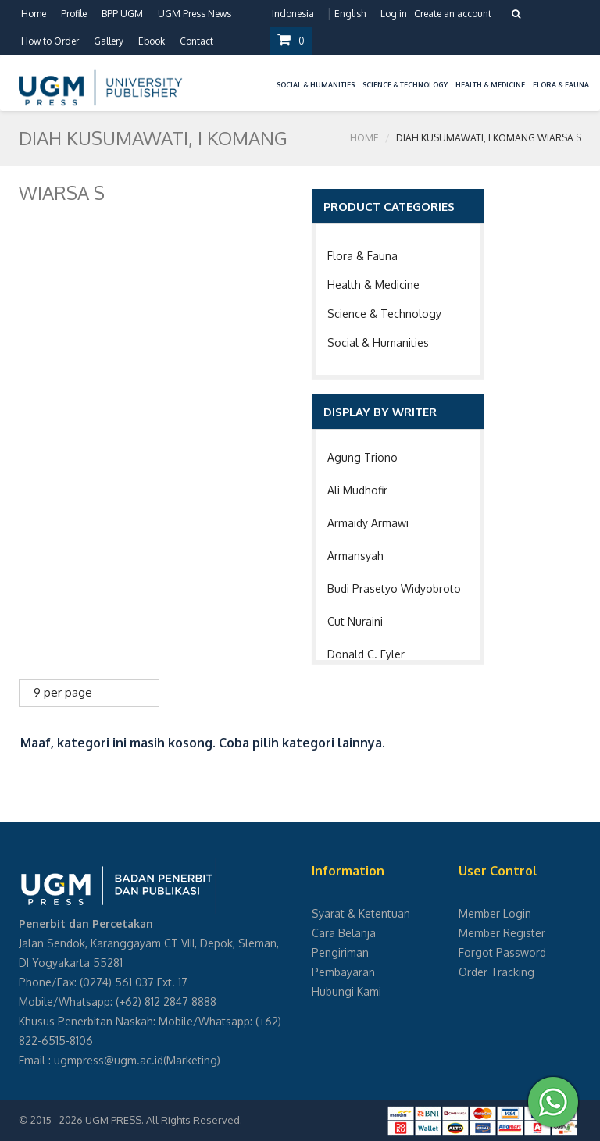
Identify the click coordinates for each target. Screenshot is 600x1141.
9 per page (63, 692)
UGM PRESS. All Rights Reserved (162, 1120)
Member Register (502, 933)
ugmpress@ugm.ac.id (108, 1060)
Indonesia (293, 14)
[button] (269, 75)
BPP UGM (122, 14)
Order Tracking (496, 972)
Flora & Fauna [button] (561, 84)
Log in (393, 14)
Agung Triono (362, 457)
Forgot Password (502, 952)
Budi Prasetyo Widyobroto (394, 588)
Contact (196, 41)
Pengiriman (340, 952)
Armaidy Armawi (368, 522)
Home (33, 14)
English (350, 14)
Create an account (452, 14)
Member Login (495, 913)
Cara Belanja (344, 933)
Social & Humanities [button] (316, 84)
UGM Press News (194, 14)
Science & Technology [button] (405, 84)
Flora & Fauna (362, 255)
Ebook (151, 41)
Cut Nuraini (355, 621)
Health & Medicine (373, 284)
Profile (74, 14)
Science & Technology (384, 313)
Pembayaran (343, 972)
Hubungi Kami (346, 991)
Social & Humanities (378, 342)
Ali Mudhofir (357, 490)
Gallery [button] (108, 41)
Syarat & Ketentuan (361, 913)
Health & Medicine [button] (490, 84)
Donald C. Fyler (366, 654)
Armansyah (355, 555)
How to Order (50, 41)
